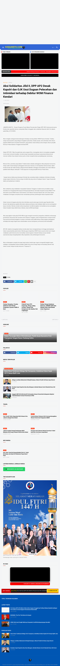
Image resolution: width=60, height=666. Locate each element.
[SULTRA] (17, 590)
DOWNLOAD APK (52, 591)
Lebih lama (54, 319)
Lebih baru (5, 319)
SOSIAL (10, 82)
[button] (3, 47)
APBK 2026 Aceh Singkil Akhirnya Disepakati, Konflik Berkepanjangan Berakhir (30, 622)
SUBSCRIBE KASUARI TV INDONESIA (30, 75)
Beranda (5, 82)
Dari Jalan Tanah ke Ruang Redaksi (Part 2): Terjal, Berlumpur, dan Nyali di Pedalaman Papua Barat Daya (16, 454)
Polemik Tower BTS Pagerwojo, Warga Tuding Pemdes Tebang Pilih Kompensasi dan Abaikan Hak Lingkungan (30, 307)
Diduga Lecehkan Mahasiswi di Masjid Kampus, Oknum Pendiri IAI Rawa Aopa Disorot (33, 380)
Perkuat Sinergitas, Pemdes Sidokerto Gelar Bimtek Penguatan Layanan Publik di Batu (11, 306)
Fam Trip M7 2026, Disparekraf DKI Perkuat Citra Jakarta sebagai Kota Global (15, 417)
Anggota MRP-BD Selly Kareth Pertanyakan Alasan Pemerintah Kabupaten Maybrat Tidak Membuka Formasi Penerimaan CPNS (33, 395)
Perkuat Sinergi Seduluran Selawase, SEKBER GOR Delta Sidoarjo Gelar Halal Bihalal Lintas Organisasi (48, 306)
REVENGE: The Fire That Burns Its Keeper (20, 615)
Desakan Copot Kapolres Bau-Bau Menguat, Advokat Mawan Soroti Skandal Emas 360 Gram (33, 387)
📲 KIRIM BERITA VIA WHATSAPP (14, 469)
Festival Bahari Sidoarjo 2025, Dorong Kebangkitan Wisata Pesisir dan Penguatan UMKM (44, 417)
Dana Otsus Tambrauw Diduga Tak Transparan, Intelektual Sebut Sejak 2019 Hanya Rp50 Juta (34, 633)
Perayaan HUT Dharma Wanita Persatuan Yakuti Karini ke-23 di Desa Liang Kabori (43, 431)
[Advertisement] (30, 11)
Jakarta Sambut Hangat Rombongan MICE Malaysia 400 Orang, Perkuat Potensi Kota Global (15, 431)
